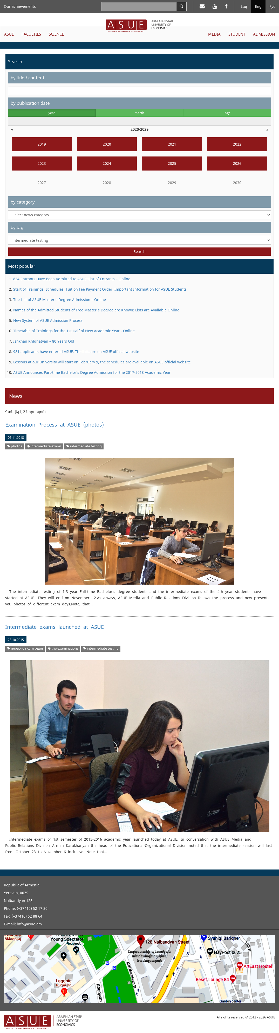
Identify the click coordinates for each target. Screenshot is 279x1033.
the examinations (63, 648)
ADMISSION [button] (264, 34)
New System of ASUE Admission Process (48, 320)
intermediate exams (44, 446)
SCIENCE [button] (56, 34)
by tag (17, 227)
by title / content (27, 78)
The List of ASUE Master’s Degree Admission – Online (59, 299)
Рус (272, 6)
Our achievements (20, 6)
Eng (258, 6)
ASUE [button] (9, 34)
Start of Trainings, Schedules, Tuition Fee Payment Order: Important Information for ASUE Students (100, 289)
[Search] (181, 6)
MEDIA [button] (214, 34)
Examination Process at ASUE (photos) (54, 424)
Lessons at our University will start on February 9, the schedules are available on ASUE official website (102, 361)
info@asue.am (29, 923)
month (139, 112)
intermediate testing (84, 446)
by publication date (30, 103)
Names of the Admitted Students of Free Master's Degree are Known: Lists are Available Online (96, 310)
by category (23, 202)
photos (14, 446)
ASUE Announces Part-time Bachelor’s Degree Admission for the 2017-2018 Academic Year (92, 372)
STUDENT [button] (236, 34)
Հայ (244, 6)
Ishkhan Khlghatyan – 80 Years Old (43, 341)
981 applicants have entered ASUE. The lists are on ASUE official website (76, 351)
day (227, 112)
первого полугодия (25, 648)
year (52, 112)
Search (140, 251)
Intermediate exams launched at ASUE (54, 626)
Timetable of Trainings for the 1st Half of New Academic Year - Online (74, 330)
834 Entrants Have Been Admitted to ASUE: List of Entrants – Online (71, 278)
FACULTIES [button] (31, 34)
